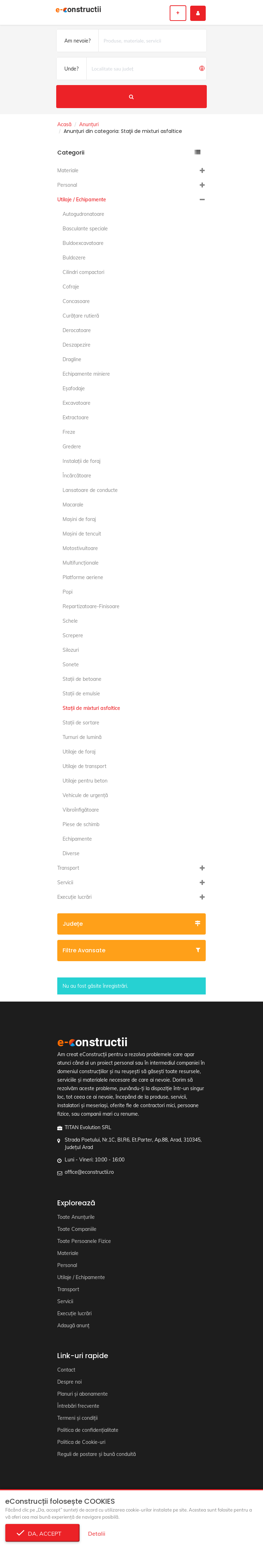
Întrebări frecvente (78, 1406)
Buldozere (74, 257)
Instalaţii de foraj (81, 461)
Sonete (71, 664)
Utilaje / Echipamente (81, 199)
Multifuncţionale (81, 563)
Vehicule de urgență (85, 795)
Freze (69, 432)
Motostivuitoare (80, 548)
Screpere (73, 635)
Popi (67, 592)
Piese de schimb (81, 824)
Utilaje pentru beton (85, 781)
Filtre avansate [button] (131, 950)
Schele (70, 621)
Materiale (67, 170)
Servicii (65, 882)
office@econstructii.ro (89, 1172)
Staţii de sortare (81, 722)
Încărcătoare (77, 475)
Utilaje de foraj (79, 752)
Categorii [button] (128, 152)
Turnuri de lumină (82, 737)
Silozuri (71, 650)
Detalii (96, 1533)
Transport (68, 868)
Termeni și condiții (77, 1418)
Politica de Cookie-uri (81, 1442)
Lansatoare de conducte (90, 490)
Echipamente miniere (86, 374)
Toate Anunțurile (76, 1217)
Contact (66, 1370)
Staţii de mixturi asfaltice (91, 708)
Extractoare (76, 417)
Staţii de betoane (82, 679)
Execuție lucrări (74, 897)
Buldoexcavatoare (83, 243)
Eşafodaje (74, 388)
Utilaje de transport (84, 766)
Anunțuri (89, 124)
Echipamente (77, 839)
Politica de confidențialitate (87, 1430)
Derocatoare (77, 330)
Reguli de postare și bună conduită (96, 1454)
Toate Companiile (77, 1229)
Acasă (64, 124)
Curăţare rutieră (81, 316)
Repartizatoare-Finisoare (91, 606)
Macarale (73, 504)
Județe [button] (131, 924)
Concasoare (76, 301)
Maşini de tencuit (82, 534)
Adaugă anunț (73, 1325)
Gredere (72, 446)
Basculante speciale (85, 228)
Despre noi (69, 1382)
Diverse (71, 853)
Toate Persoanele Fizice (84, 1241)
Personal (67, 185)
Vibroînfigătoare (81, 810)
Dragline (72, 359)
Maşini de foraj (79, 519)
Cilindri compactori (83, 272)
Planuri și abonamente (82, 1394)
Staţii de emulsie (81, 693)
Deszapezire (76, 345)
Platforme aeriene (83, 577)
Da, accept (43, 1533)
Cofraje (71, 287)
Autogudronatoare (83, 214)
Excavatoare (76, 403)
